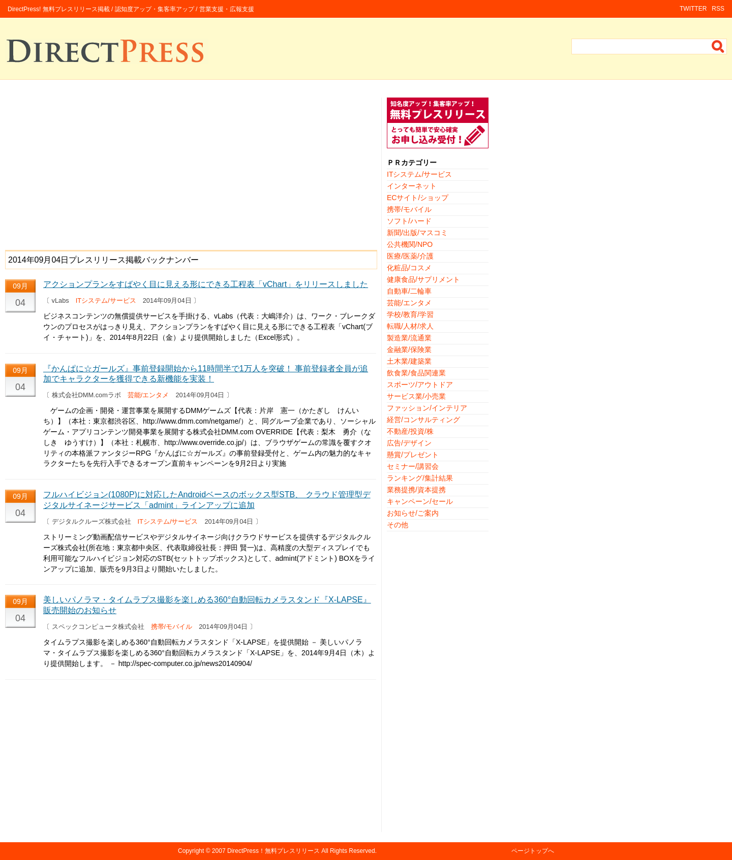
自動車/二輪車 (409, 291)
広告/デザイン (409, 443)
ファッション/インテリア (427, 408)
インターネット (412, 186)
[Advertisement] (190, 169)
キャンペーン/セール (420, 501)
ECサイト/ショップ (417, 198)
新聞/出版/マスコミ (417, 233)
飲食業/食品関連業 (416, 373)
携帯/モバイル (172, 626)
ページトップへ (532, 850)
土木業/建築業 (409, 361)
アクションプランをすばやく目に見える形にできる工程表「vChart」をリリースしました (205, 284)
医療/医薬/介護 (410, 256)
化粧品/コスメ (409, 268)
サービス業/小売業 (416, 396)
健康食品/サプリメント (423, 279)
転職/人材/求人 (410, 326)
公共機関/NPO (410, 244)
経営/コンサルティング (423, 420)
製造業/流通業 (409, 338)
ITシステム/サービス (106, 300)
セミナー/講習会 (413, 466)
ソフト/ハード (409, 221)
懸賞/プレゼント (413, 455)
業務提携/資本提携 (416, 490)
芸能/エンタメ (148, 395)
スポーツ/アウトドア (420, 384)
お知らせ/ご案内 (413, 513)
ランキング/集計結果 (420, 478)
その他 (397, 525)
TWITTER (693, 8)
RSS (718, 8)
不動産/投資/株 (410, 431)
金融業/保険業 (409, 349)
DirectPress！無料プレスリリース (273, 850)
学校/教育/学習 (410, 314)
